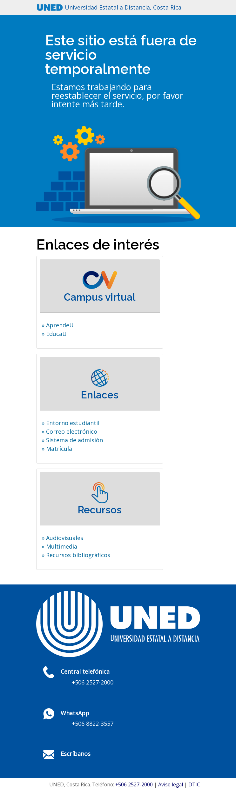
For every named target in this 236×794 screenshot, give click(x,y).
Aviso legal (170, 784)
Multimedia (61, 546)
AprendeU (60, 325)
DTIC (194, 784)
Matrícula (59, 448)
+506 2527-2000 (134, 784)
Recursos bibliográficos (78, 555)
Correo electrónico (71, 431)
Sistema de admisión (74, 440)
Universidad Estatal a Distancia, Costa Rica (123, 7)
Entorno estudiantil (72, 423)
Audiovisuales (64, 538)
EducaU (56, 333)
